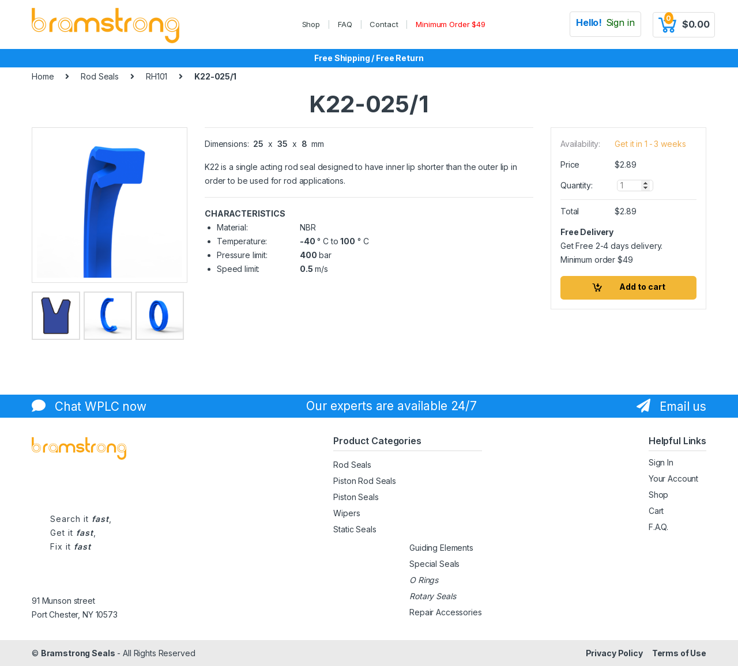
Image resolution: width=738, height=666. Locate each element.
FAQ (345, 24)
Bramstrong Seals (78, 653)
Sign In (661, 462)
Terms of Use (679, 653)
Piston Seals (355, 497)
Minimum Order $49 (450, 24)
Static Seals (354, 529)
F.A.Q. (658, 527)
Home (43, 76)
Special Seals (434, 564)
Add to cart (642, 287)
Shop (311, 24)
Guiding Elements (441, 548)
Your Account (673, 478)
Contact (384, 24)
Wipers (346, 513)
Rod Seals (100, 76)
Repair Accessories (445, 612)
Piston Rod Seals (364, 481)
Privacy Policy (614, 653)
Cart (656, 511)
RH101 (156, 76)
